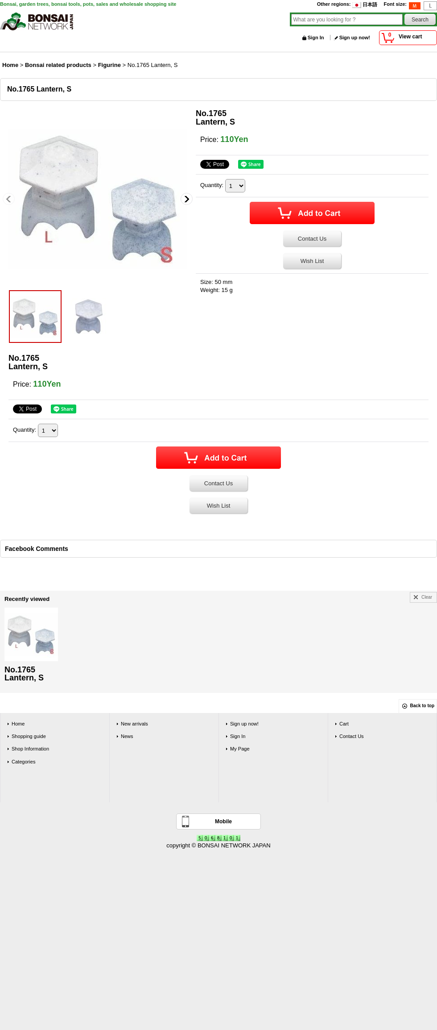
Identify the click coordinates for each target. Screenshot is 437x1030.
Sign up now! (354, 37)
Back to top (422, 705)
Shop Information (30, 748)
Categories (23, 761)
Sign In (316, 37)
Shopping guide (29, 736)
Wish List (312, 261)
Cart (344, 723)
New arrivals (134, 723)
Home (18, 723)
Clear (426, 597)
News (127, 736)
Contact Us (312, 238)
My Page (240, 748)
